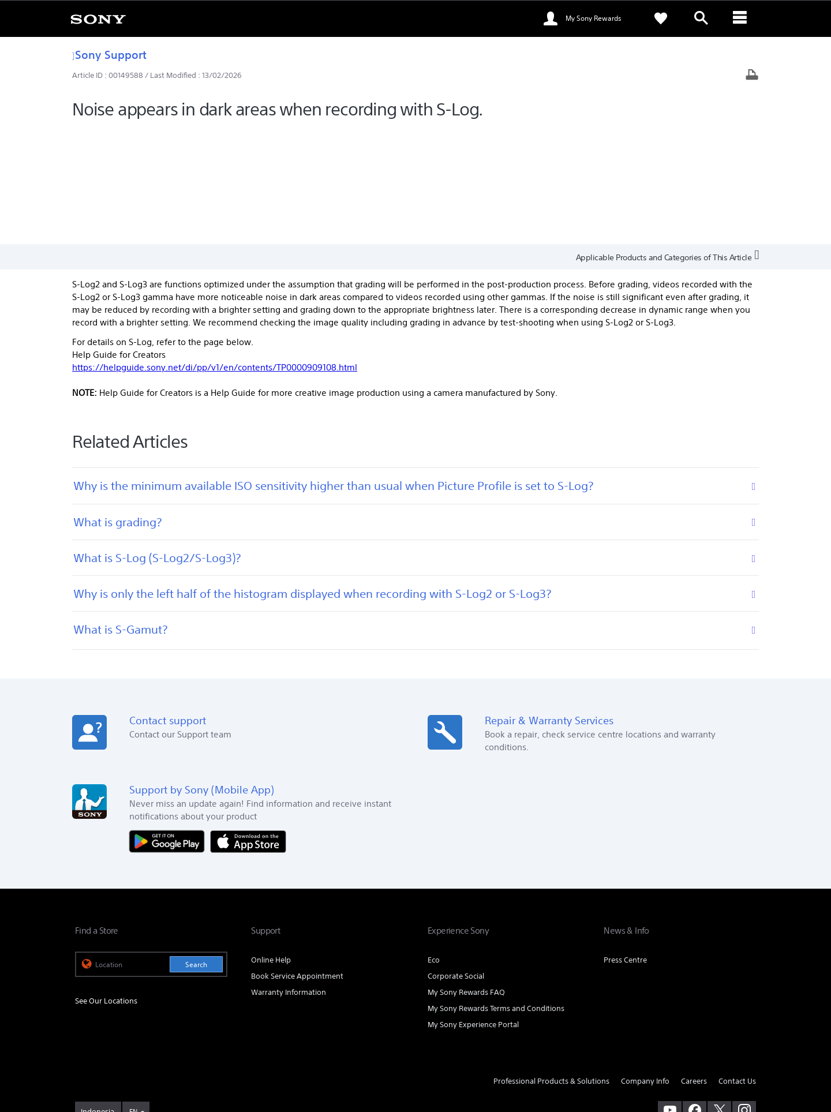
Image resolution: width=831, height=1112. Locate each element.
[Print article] (752, 76)
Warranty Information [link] (288, 877)
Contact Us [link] (737, 966)
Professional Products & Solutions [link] (551, 966)
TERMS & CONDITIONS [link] (109, 1049)
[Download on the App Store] (248, 725)
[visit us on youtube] (670, 994)
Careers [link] (694, 966)
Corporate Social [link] (456, 861)
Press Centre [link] (625, 844)
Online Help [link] (271, 844)
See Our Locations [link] (106, 885)
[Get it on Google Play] (169, 725)
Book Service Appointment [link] (297, 861)
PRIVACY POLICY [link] (174, 1049)
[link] (98, 18)
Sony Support (109, 54)
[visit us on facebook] (694, 994)
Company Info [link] (645, 966)
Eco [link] (434, 844)
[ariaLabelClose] (741, 18)
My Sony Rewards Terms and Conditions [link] (496, 893)
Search (196, 849)
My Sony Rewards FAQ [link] (466, 877)
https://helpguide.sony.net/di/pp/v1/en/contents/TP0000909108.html (214, 251)
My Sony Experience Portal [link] (473, 909)
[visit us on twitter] (719, 994)
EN (133, 996)
